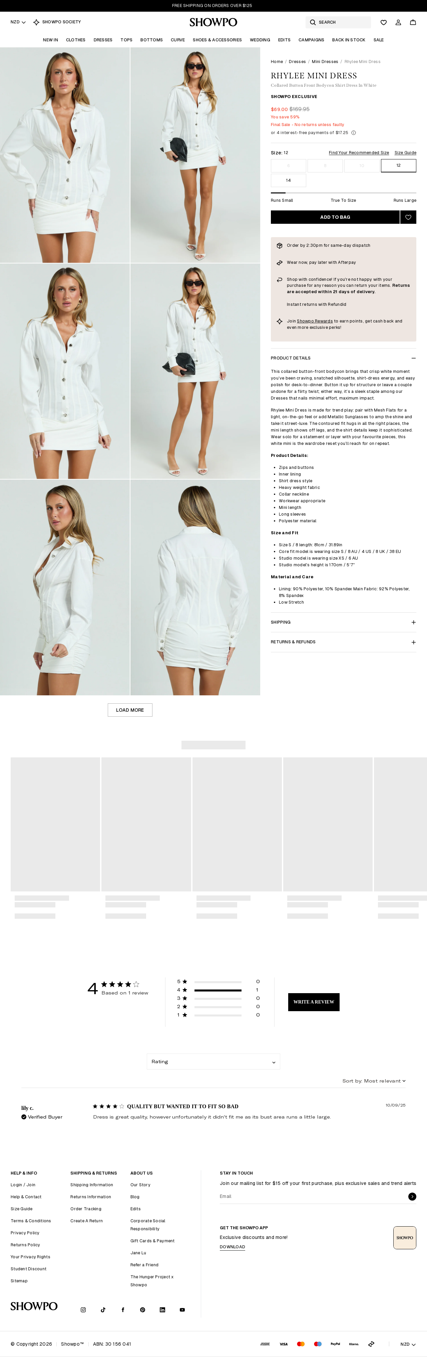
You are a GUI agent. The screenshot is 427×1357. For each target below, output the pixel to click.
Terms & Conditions (31, 1221)
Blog (135, 1197)
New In (50, 40)
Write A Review (314, 1001)
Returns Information (90, 1197)
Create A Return (86, 1221)
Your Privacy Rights (30, 1257)
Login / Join (23, 1185)
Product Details (343, 358)
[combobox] (213, 1062)
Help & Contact (26, 1197)
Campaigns (311, 40)
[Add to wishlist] (408, 217)
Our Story (140, 1185)
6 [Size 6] (288, 165)
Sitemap (19, 1281)
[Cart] (413, 22)
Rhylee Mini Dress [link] (363, 61)
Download (232, 1247)
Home (277, 61)
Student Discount (28, 1269)
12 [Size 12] (399, 165)
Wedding (260, 40)
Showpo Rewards (315, 321)
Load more (130, 710)
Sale (379, 40)
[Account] (398, 22)
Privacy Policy (25, 1233)
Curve (178, 40)
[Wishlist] (383, 22)
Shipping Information (91, 1185)
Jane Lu (138, 1253)
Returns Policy (25, 1245)
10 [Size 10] (362, 165)
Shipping (343, 622)
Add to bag (335, 217)
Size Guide (406, 152)
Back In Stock (348, 40)
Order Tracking (85, 1209)
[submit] (412, 1197)
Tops (126, 40)
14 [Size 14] (288, 180)
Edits (284, 40)
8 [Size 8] (325, 165)
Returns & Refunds (343, 642)
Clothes (76, 40)
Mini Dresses (325, 61)
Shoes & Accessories (217, 40)
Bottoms (151, 40)
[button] (218, 982)
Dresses (103, 40)
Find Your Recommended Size (359, 152)
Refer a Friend (144, 1265)
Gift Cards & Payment (152, 1241)
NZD (18, 22)
